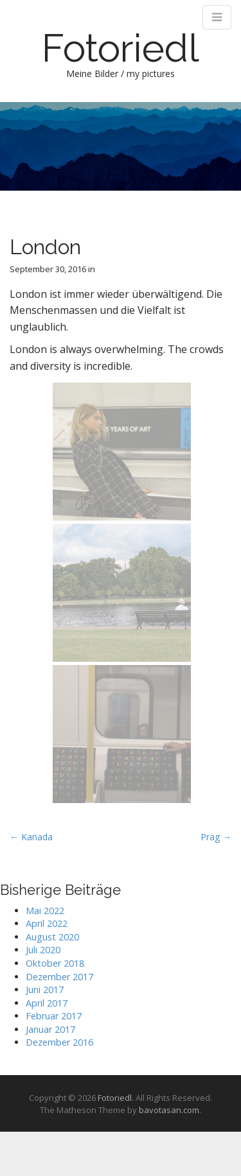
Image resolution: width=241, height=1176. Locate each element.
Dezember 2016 (59, 1042)
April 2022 (46, 923)
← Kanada (31, 837)
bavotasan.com (169, 1110)
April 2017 (46, 1003)
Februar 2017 (54, 1016)
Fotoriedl (120, 48)
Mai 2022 (45, 910)
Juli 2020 (43, 950)
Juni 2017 (45, 989)
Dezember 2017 (59, 977)
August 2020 (52, 937)
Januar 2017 (50, 1029)
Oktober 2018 (55, 963)
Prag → (216, 837)
